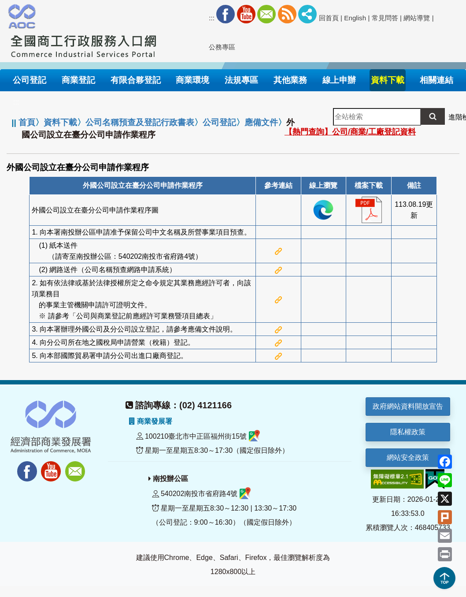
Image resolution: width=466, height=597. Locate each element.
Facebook (225, 14)
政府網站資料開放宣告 (408, 406)
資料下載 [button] (387, 80)
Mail (266, 14)
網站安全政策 (408, 457)
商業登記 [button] (78, 80)
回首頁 (329, 18)
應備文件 (261, 122)
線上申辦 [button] (339, 80)
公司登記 (219, 122)
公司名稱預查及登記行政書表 (139, 122)
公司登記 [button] (29, 80)
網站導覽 (416, 18)
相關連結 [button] (436, 80)
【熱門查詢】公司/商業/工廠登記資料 (350, 131)
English (355, 18)
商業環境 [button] (192, 80)
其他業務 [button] (290, 80)
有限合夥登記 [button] (136, 80)
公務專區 (222, 47)
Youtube (246, 14)
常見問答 (385, 18)
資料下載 (60, 122)
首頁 (26, 122)
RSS (287, 14)
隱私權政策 (407, 432)
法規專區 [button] (241, 80)
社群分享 (307, 14)
